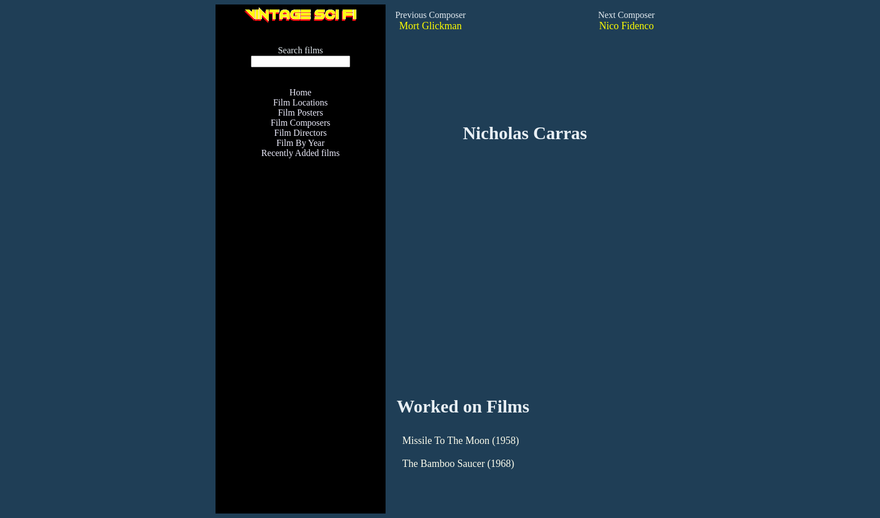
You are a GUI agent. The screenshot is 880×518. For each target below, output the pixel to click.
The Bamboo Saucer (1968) (458, 463)
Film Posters (300, 112)
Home (300, 92)
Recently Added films (301, 153)
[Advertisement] (300, 342)
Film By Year (300, 143)
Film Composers (300, 122)
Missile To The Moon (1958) (460, 440)
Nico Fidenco (626, 25)
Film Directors (300, 132)
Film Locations (300, 102)
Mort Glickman (430, 25)
